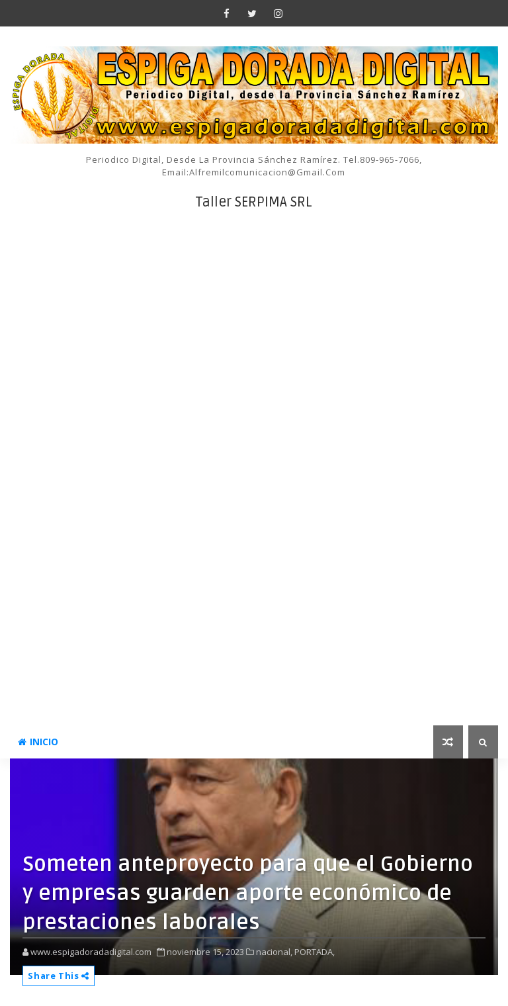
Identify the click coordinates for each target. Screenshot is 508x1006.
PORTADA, (314, 952)
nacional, (274, 952)
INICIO (38, 741)
